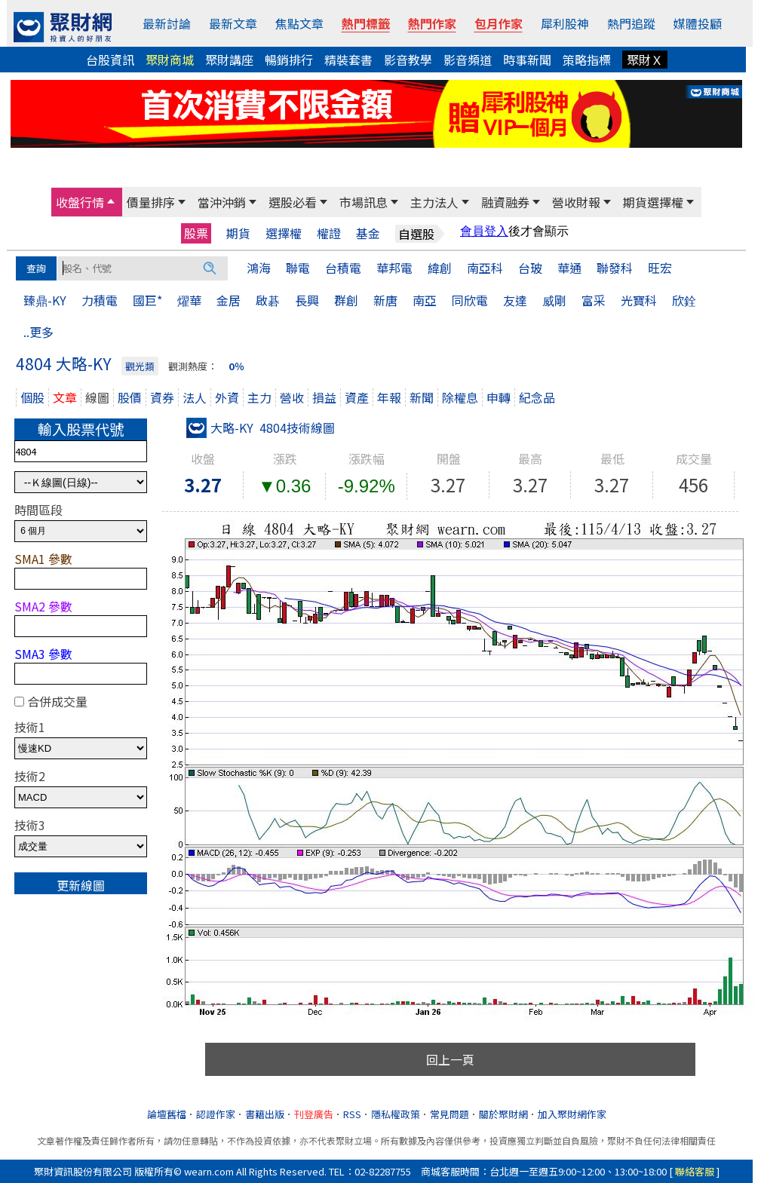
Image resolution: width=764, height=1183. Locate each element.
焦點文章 (299, 23)
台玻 (530, 268)
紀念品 (537, 397)
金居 (228, 300)
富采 (593, 300)
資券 (162, 397)
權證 (329, 233)
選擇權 (283, 233)
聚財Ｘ (645, 60)
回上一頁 (450, 1059)
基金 (368, 233)
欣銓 (684, 300)
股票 (196, 233)
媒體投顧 (697, 23)
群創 (346, 300)
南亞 (425, 300)
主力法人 (434, 202)
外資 (227, 397)
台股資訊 (110, 60)
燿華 (189, 300)
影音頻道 (467, 60)
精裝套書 (348, 60)
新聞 (422, 397)
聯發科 (615, 268)
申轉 (498, 397)
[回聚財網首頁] (63, 27)
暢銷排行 (289, 60)
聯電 (298, 268)
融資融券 (505, 202)
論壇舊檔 (166, 1114)
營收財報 (576, 202)
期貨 (238, 233)
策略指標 (587, 60)
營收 (292, 397)
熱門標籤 (366, 23)
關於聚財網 (503, 1114)
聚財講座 (229, 60)
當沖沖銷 (222, 202)
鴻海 (259, 268)
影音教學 (408, 60)
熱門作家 (432, 23)
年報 (389, 397)
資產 (357, 397)
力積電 (99, 300)
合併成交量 (57, 701)
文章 (65, 397)
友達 (515, 300)
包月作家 (498, 23)
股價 (130, 397)
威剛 (554, 300)
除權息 (460, 397)
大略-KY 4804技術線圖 (260, 427)
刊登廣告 (313, 1114)
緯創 (440, 268)
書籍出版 (264, 1114)
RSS (352, 1114)
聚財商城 (170, 60)
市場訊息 (363, 202)
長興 (307, 300)
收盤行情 (80, 202)
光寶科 (639, 300)
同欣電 (470, 300)
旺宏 (660, 268)
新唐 (385, 300)
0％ (236, 366)
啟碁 (268, 300)
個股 (32, 397)
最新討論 (167, 23)
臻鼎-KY (44, 300)
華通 (569, 268)
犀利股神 (565, 23)
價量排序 (151, 202)
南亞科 (485, 268)
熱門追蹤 (631, 23)
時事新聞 (527, 60)
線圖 (97, 397)
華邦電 (394, 268)
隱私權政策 (395, 1114)
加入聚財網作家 (572, 1114)
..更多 (38, 332)
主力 (259, 397)
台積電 (343, 268)
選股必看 (292, 202)
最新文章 (233, 23)
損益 (324, 397)
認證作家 (215, 1114)
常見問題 (449, 1114)
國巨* (147, 300)
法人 (195, 397)
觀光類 (140, 366)
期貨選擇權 (653, 202)
